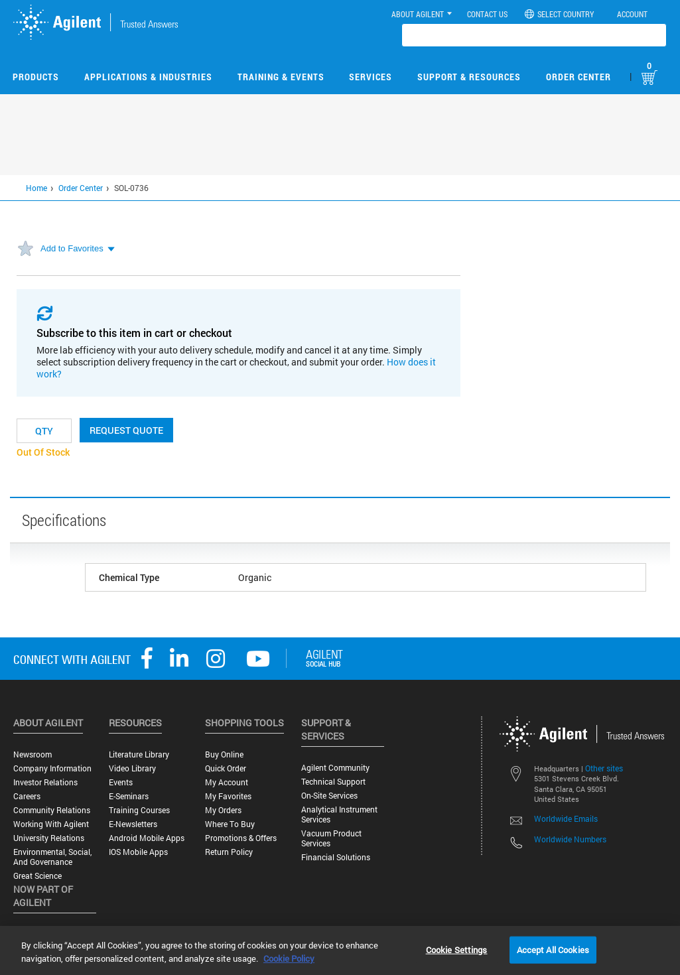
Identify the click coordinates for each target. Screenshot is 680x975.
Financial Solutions (335, 857)
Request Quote (126, 430)
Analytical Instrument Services (339, 814)
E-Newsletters (133, 824)
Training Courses (139, 810)
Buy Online (224, 754)
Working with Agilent (51, 824)
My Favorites (228, 796)
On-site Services (329, 796)
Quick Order (225, 768)
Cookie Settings (457, 949)
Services (370, 76)
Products (36, 76)
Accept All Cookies (553, 949)
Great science (37, 876)
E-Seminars (129, 796)
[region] (340, 950)
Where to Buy (230, 824)
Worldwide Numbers (570, 839)
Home (36, 187)
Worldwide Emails (566, 818)
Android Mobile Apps (146, 838)
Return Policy (229, 852)
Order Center (578, 76)
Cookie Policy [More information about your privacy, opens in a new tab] (288, 958)
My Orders (223, 810)
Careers (26, 796)
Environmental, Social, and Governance (52, 857)
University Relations (48, 838)
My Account (226, 782)
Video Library (132, 768)
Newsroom (32, 754)
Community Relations (51, 810)
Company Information (52, 768)
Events (121, 782)
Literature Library (139, 754)
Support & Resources (469, 76)
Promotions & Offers (241, 838)
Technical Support (333, 782)
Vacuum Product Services (331, 838)
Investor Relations (45, 782)
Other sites (604, 768)
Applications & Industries (148, 76)
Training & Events (281, 76)
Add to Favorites (71, 248)
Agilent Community (335, 768)
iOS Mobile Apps (138, 852)
